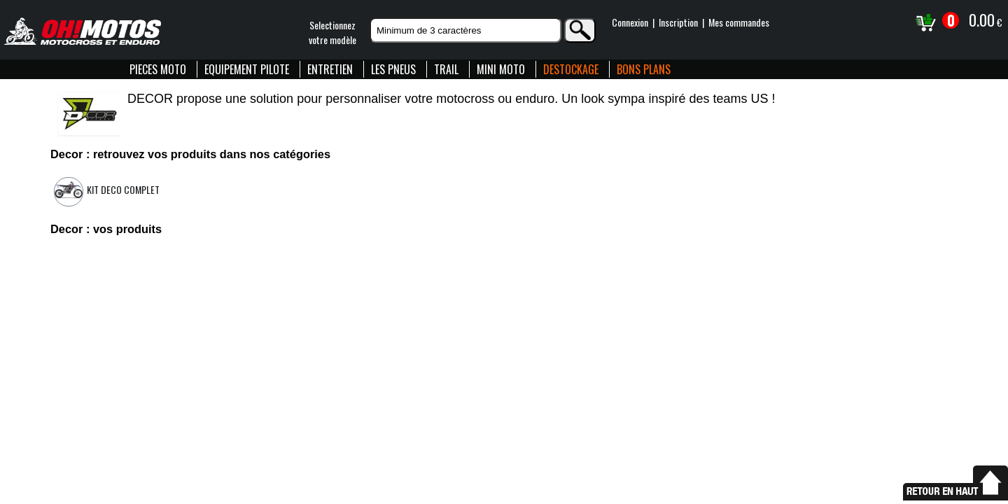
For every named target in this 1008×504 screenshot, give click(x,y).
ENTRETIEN (330, 69)
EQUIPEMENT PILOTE (246, 69)
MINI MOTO (501, 69)
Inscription (678, 22)
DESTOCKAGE (570, 69)
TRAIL (446, 69)
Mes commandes (738, 22)
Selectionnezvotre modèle (332, 32)
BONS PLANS (644, 69)
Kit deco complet (123, 189)
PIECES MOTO (158, 69)
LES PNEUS (393, 69)
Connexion (630, 22)
